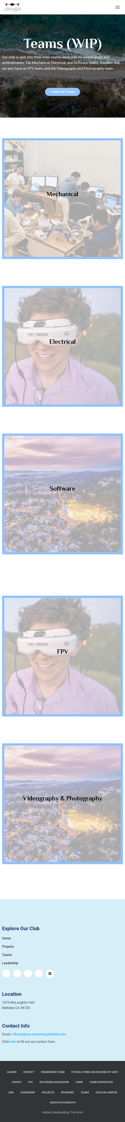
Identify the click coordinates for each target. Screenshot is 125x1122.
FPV (30, 1082)
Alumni (11, 1072)
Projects (48, 1092)
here (13, 1042)
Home (79, 1082)
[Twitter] (28, 973)
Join (11, 1092)
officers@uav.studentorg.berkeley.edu (39, 1034)
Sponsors (67, 1092)
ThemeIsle (76, 1112)
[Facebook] (17, 973)
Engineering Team (53, 1072)
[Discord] (50, 974)
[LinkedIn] (39, 973)
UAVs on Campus (106, 1092)
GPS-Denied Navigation (54, 1082)
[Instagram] (6, 973)
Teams (85, 1092)
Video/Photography (63, 1102)
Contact (28, 1072)
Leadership (27, 1092)
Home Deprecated (101, 1082)
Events (16, 1082)
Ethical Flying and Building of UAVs (94, 1072)
